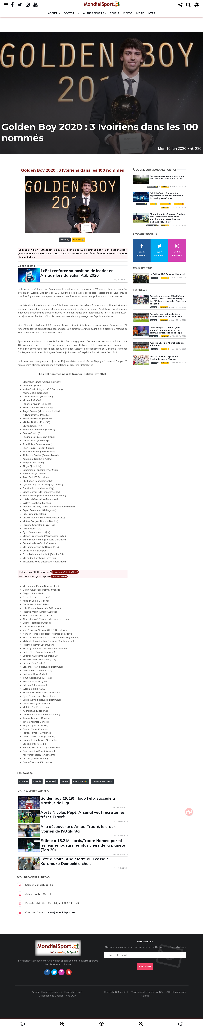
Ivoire (140, 13)
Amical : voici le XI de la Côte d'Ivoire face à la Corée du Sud (166, 315)
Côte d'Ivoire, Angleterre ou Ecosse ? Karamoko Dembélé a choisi (74, 861)
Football (70, 13)
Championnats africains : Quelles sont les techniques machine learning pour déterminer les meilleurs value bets (167, 218)
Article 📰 (23, 781)
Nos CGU (71, 995)
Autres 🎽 (154, 204)
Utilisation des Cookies (51, 995)
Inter (151, 13)
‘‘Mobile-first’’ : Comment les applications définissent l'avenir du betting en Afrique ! (166, 196)
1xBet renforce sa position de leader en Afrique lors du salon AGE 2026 (77, 273)
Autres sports (93, 13)
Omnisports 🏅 (165, 204)
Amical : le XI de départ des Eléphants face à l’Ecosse (164, 357)
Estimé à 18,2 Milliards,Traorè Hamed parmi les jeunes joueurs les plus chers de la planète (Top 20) (82, 845)
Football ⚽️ (78, 239)
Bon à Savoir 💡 (152, 186)
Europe (65, 781)
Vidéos (127, 13)
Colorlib (145, 995)
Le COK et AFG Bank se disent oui (167, 274)
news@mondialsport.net (61, 912)
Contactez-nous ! (73, 991)
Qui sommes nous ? (51, 991)
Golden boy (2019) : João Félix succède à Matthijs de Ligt (77, 800)
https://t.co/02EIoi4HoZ (65, 571)
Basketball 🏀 (178, 204)
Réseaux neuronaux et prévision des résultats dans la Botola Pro (167, 177)
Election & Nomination (102, 781)
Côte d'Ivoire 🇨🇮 (80, 781)
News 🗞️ (64, 239)
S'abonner (145, 966)
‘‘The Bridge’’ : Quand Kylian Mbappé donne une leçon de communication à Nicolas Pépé (166, 330)
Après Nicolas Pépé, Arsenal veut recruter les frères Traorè (82, 814)
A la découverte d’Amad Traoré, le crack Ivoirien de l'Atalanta (78, 828)
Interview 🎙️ (153, 336)
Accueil (53, 13)
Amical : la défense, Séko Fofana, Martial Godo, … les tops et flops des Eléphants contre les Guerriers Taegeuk (168, 300)
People (114, 13)
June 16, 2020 (59, 576)
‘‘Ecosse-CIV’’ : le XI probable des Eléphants (167, 344)
